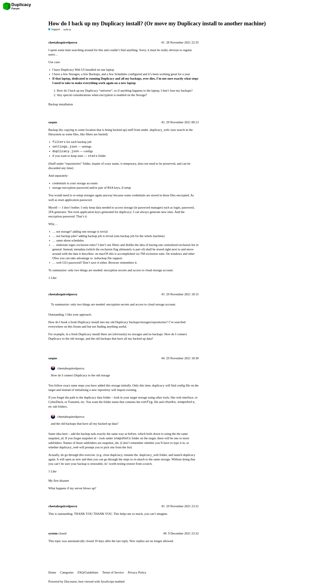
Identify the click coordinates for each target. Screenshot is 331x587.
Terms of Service (113, 572)
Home (52, 572)
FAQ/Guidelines (87, 572)
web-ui (67, 29)
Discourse (70, 581)
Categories (66, 572)
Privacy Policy (137, 572)
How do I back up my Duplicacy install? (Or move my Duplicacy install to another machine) (157, 23)
